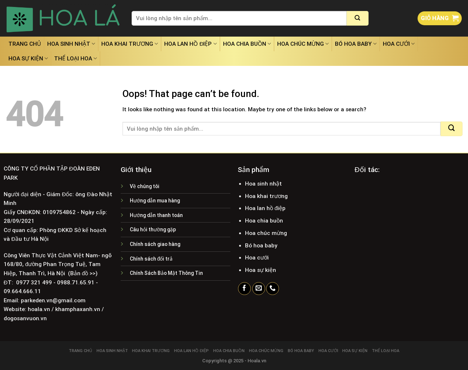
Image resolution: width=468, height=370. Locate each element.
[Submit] (358, 18)
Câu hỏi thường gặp (153, 229)
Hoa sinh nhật (71, 43)
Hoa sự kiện (28, 58)
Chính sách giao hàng (155, 244)
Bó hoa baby (356, 43)
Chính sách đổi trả (151, 259)
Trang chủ (24, 44)
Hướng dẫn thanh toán (156, 215)
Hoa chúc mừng (303, 43)
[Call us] (272, 288)
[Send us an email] (258, 288)
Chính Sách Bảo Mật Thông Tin (166, 273)
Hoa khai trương (129, 43)
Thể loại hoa (75, 58)
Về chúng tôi (144, 186)
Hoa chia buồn (247, 43)
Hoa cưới (399, 43)
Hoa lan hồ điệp (190, 43)
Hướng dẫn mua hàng (155, 200)
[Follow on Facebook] (244, 288)
